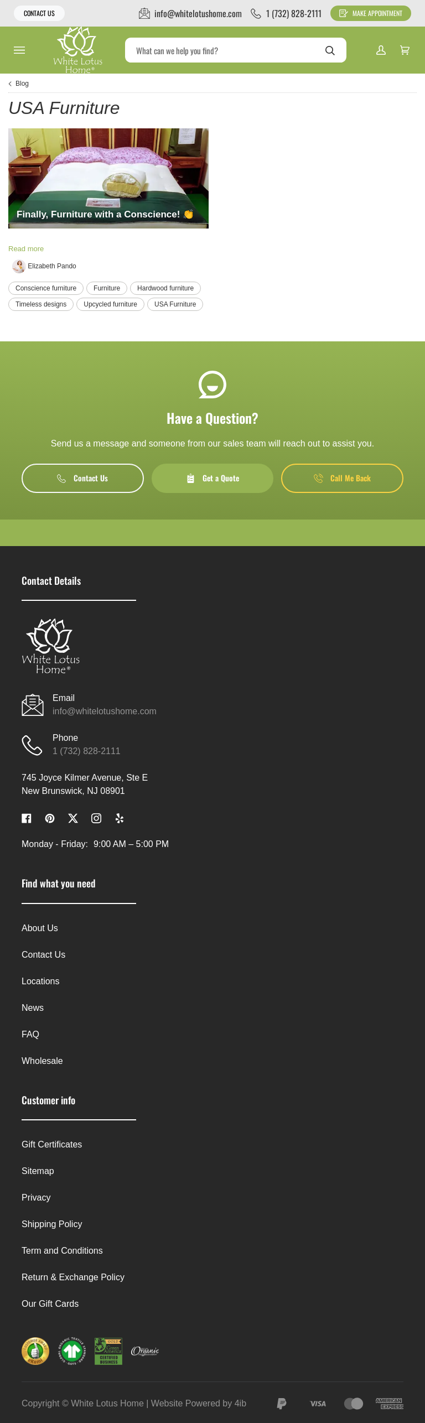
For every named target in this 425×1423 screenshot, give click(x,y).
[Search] (235, 50)
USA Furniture (175, 304)
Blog (22, 83)
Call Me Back (342, 478)
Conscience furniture (45, 288)
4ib (240, 1403)
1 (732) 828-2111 (87, 751)
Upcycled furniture (110, 304)
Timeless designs (40, 304)
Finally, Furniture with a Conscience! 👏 (105, 214)
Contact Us (39, 13)
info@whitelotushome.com (105, 711)
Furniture (107, 288)
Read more (26, 249)
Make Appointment (370, 13)
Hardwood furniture (165, 288)
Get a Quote (212, 478)
